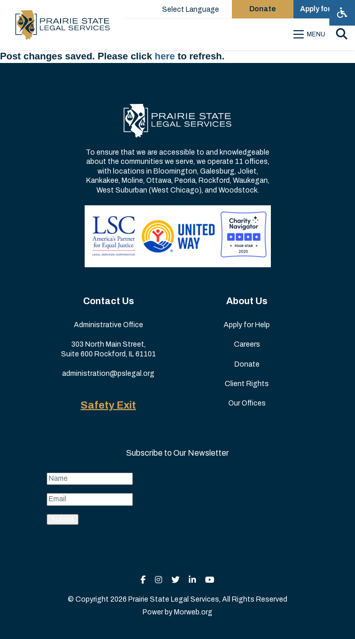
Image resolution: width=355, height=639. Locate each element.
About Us (246, 301)
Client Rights (247, 384)
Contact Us (108, 301)
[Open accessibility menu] (342, 13)
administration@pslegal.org (108, 373)
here (165, 56)
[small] (143, 580)
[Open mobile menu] (310, 34)
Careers (247, 344)
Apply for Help (247, 325)
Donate (247, 364)
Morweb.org (193, 612)
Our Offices (247, 403)
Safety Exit (108, 405)
